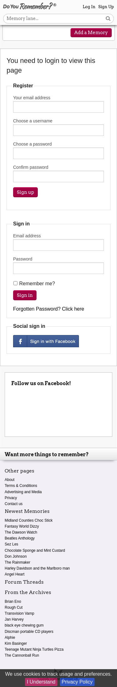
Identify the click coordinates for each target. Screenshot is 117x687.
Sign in (25, 295)
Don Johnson (16, 556)
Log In (89, 6)
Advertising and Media (23, 492)
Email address (58, 242)
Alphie (10, 637)
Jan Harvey (14, 619)
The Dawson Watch (21, 532)
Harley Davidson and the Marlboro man (37, 568)
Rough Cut (13, 607)
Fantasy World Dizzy (22, 526)
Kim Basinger (16, 643)
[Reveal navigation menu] (11, 33)
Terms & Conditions (21, 485)
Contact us (13, 504)
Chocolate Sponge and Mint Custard (35, 550)
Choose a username (58, 127)
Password (58, 265)
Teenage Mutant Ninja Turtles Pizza (34, 649)
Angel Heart (14, 574)
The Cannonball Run (22, 655)
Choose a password (58, 150)
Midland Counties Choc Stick (28, 520)
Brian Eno (13, 601)
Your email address (58, 104)
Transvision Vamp (19, 613)
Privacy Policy (77, 681)
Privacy (11, 498)
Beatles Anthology (20, 538)
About (9, 480)
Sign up (25, 192)
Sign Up (106, 6)
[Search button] (108, 18)
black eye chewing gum (24, 625)
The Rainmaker (17, 562)
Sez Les (11, 544)
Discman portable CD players (29, 631)
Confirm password (58, 173)
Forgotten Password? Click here (48, 309)
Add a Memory (91, 32)
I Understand (41, 681)
